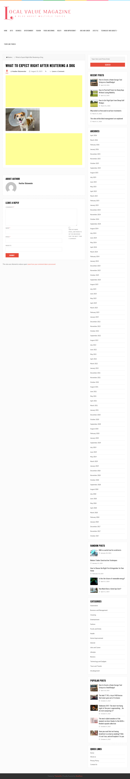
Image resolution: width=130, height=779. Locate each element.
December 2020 (95, 415)
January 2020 (94, 438)
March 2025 (94, 196)
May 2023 (93, 298)
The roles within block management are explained (106, 118)
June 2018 (93, 499)
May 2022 (93, 354)
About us (93, 757)
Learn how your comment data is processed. (42, 267)
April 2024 (93, 247)
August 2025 (94, 173)
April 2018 (93, 508)
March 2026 (94, 140)
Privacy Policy (94, 761)
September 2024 (95, 224)
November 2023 (95, 270)
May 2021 (93, 396)
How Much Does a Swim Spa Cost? (110, 588)
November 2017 (95, 531)
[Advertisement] (44, 91)
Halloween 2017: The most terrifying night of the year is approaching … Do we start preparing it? (111, 708)
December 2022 (95, 322)
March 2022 (94, 364)
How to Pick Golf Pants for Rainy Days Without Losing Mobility (111, 91)
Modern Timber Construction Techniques (103, 560)
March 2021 (94, 405)
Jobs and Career (85, 30)
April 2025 (93, 191)
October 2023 (94, 275)
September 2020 (95, 424)
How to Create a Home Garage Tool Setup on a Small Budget (110, 80)
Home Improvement (70, 30)
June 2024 (93, 238)
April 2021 (93, 401)
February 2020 (94, 433)
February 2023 (94, 312)
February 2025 (94, 201)
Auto (11, 30)
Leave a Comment (58, 71)
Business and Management (98, 610)
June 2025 (93, 182)
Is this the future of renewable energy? (112, 578)
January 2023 (94, 317)
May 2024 (93, 243)
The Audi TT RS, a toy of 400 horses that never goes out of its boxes (110, 696)
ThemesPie (58, 776)
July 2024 (93, 233)
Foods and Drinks (49, 30)
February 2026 (94, 145)
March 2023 (94, 308)
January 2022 (94, 368)
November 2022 (95, 326)
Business (18, 30)
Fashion (38, 30)
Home (5, 30)
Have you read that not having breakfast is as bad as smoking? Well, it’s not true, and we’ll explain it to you (111, 734)
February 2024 (94, 256)
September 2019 (95, 443)
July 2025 (93, 177)
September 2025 (95, 168)
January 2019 (94, 466)
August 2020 (94, 429)
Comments (10, 207)
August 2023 (94, 284)
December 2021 (95, 373)
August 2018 (94, 489)
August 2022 (94, 340)
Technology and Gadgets (109, 30)
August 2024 (94, 229)
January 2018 (94, 522)
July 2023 (93, 289)
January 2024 (94, 261)
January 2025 (94, 205)
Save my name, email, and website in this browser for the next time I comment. (75, 236)
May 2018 (93, 503)
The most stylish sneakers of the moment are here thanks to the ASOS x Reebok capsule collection (111, 721)
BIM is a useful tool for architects (110, 550)
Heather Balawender (19, 71)
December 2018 (95, 471)
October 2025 (94, 163)
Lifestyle (95, 30)
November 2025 (95, 159)
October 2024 (94, 219)
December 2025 (95, 154)
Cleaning (93, 615)
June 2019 (93, 452)
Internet (92, 643)
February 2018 (94, 517)
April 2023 (93, 303)
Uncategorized (95, 671)
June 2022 (93, 350)
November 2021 (95, 378)
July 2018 (93, 494)
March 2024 (94, 252)
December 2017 (95, 527)
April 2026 (93, 135)
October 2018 (94, 480)
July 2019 (93, 447)
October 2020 (94, 419)
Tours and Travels (10, 44)
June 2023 (93, 294)
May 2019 (93, 457)
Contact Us (93, 764)
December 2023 (95, 266)
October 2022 (94, 331)
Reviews (92, 657)
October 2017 (94, 536)
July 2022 (93, 345)
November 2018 (95, 475)
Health (59, 30)
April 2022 (93, 359)
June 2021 (93, 392)
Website (8, 248)
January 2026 (94, 149)
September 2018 (95, 485)
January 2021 (94, 410)
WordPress (79, 776)
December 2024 (95, 210)
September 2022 (95, 336)
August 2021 (94, 387)
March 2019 (94, 461)
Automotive (94, 606)
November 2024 (95, 215)
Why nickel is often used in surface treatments (105, 110)
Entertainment (28, 30)
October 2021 (94, 382)
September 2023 (95, 280)
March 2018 (94, 513)
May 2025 (93, 187)
